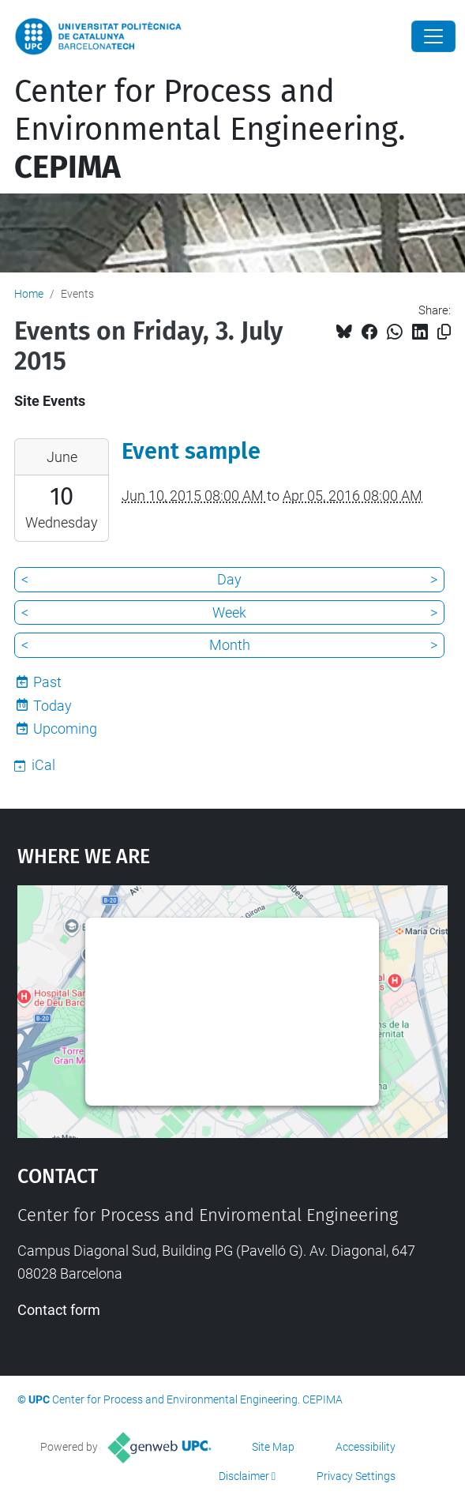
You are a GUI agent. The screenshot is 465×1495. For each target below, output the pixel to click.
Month (229, 645)
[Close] (433, 36)
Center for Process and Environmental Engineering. (210, 129)
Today (52, 705)
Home (28, 293)
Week (229, 612)
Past (47, 682)
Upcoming (65, 728)
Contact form (58, 1310)
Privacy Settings (356, 1476)
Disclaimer (244, 1476)
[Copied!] (444, 332)
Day (229, 579)
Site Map (273, 1447)
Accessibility (366, 1447)
